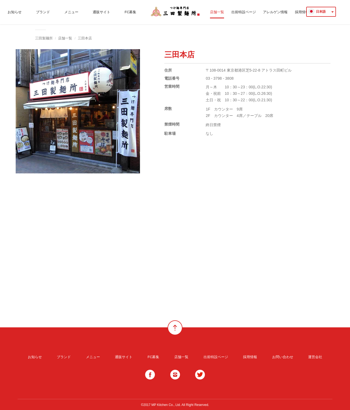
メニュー (71, 12)
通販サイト (101, 12)
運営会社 (315, 357)
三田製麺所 (44, 38)
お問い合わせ (282, 357)
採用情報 (250, 357)
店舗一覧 (217, 12)
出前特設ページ (243, 12)
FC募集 (130, 12)
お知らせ (15, 12)
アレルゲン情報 (275, 12)
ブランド (43, 12)
